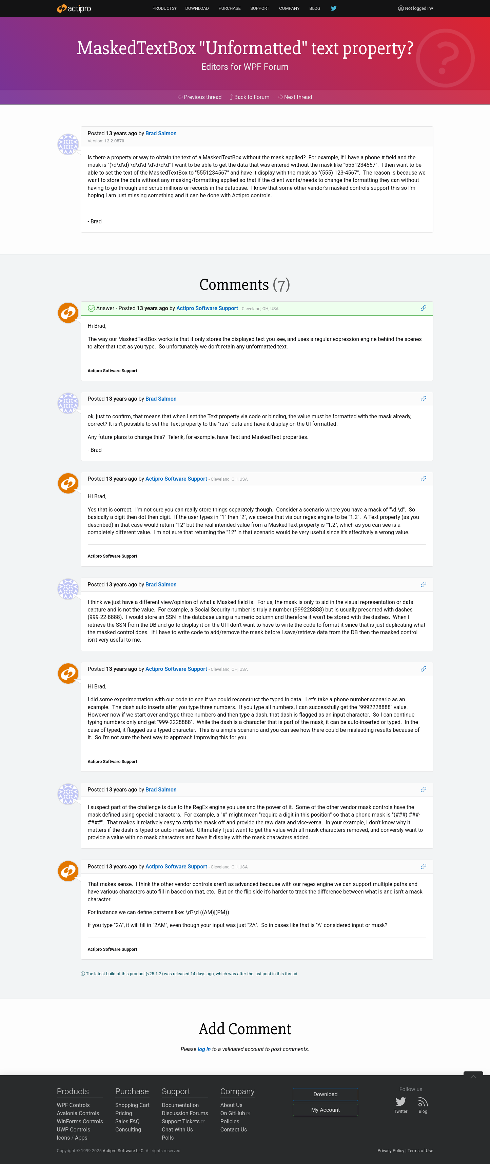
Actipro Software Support (207, 308)
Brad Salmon (161, 133)
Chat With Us (177, 1129)
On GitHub (235, 1113)
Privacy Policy (390, 1150)
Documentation (180, 1105)
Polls (168, 1138)
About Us (231, 1105)
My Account (325, 1110)
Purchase (132, 1091)
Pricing (123, 1113)
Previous (199, 97)
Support (176, 1091)
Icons (63, 1138)
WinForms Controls (80, 1121)
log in (204, 1049)
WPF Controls (73, 1105)
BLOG (315, 8)
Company (237, 1091)
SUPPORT (260, 8)
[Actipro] (74, 8)
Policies (229, 1121)
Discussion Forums (185, 1113)
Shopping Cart (132, 1105)
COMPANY (289, 8)
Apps (81, 1138)
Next (295, 97)
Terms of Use (420, 1150)
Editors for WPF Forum (245, 67)
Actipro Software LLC (123, 1150)
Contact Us (233, 1129)
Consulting (128, 1129)
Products (73, 1091)
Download (325, 1094)
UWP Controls (74, 1129)
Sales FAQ (127, 1121)
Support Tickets (183, 1121)
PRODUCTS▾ (165, 8)
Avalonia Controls (78, 1113)
